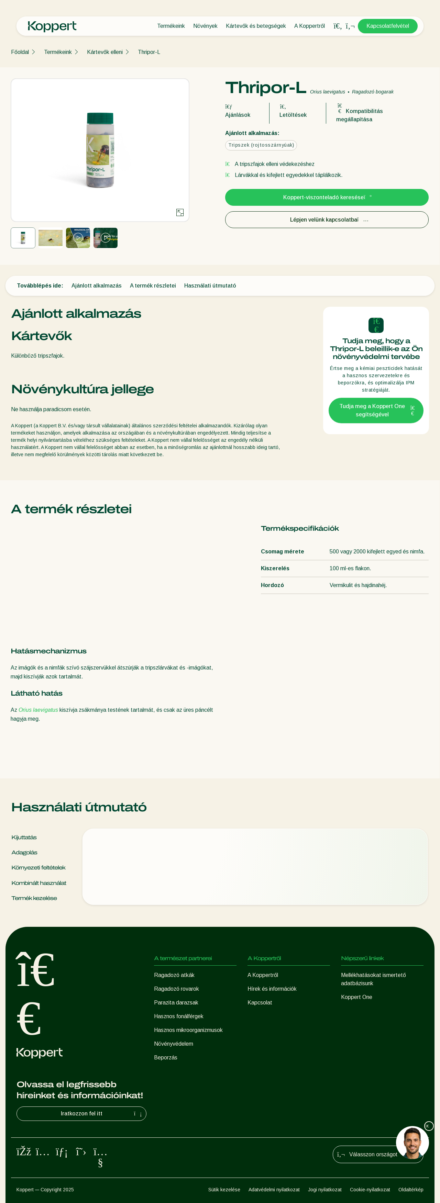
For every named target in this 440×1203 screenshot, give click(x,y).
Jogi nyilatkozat (325, 1189)
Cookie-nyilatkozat (370, 1189)
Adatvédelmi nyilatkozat (274, 1189)
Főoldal (20, 52)
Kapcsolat (260, 1002)
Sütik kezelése (224, 1189)
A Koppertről (309, 26)
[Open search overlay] (338, 26)
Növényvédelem (173, 1044)
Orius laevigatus (38, 710)
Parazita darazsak (176, 1002)
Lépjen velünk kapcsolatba (327, 220)
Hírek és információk (272, 989)
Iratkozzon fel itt (102, 1113)
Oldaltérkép (411, 1189)
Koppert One (356, 997)
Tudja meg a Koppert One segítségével (377, 410)
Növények (205, 26)
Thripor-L (149, 52)
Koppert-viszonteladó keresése (327, 197)
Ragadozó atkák (174, 975)
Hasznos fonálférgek (179, 1016)
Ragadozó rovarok (176, 989)
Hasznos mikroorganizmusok (188, 1030)
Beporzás (165, 1057)
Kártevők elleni (105, 52)
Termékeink (171, 26)
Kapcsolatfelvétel (387, 26)
